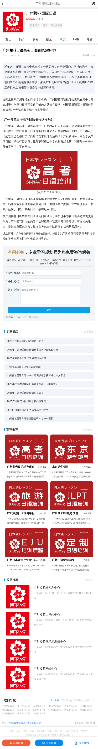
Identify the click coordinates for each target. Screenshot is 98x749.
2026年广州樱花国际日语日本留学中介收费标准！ (33, 349)
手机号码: (13, 281)
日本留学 (34, 25)
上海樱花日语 (86, 706)
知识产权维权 (72, 731)
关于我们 (59, 731)
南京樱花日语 (8, 710)
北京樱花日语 (55, 706)
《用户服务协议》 (31, 316)
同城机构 (77, 700)
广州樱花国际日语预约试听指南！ (25, 366)
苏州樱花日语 (39, 710)
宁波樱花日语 (23, 710)
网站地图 (85, 731)
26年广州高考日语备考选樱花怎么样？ (27, 410)
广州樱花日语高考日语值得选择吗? (25, 723)
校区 (49, 39)
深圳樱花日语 (8, 713)
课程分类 (89, 700)
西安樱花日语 (70, 706)
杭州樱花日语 (8, 706)
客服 (50, 731)
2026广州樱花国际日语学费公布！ (25, 341)
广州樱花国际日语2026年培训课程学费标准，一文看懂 (36, 375)
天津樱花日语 (39, 706)
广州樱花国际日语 (41, 13)
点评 (18, 731)
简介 (22, 39)
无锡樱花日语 (70, 710)
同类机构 (66, 700)
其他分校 (54, 700)
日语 (45, 25)
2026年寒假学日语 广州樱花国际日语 (27, 358)
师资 (89, 39)
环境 (76, 39)
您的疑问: (13, 289)
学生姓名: (13, 272)
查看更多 (89, 331)
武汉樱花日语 (39, 713)
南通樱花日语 (86, 710)
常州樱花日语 (55, 710)
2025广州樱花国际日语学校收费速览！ (27, 401)
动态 (62, 39)
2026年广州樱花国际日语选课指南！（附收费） (32, 384)
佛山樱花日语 (23, 713)
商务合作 (41, 731)
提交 (49, 309)
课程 (35, 39)
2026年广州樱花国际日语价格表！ (25, 392)
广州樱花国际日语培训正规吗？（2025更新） (31, 418)
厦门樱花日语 (23, 706)
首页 (8, 39)
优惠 (25, 731)
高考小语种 (56, 25)
